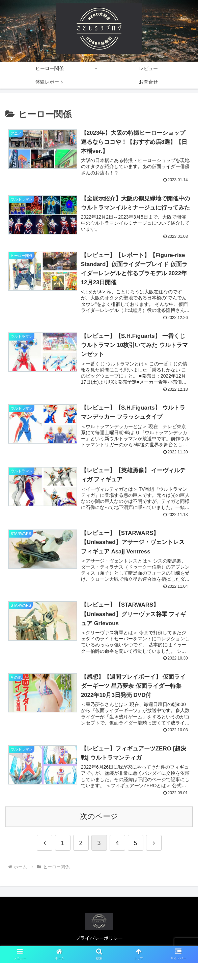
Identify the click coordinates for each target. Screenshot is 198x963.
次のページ (99, 819)
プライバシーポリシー (99, 941)
